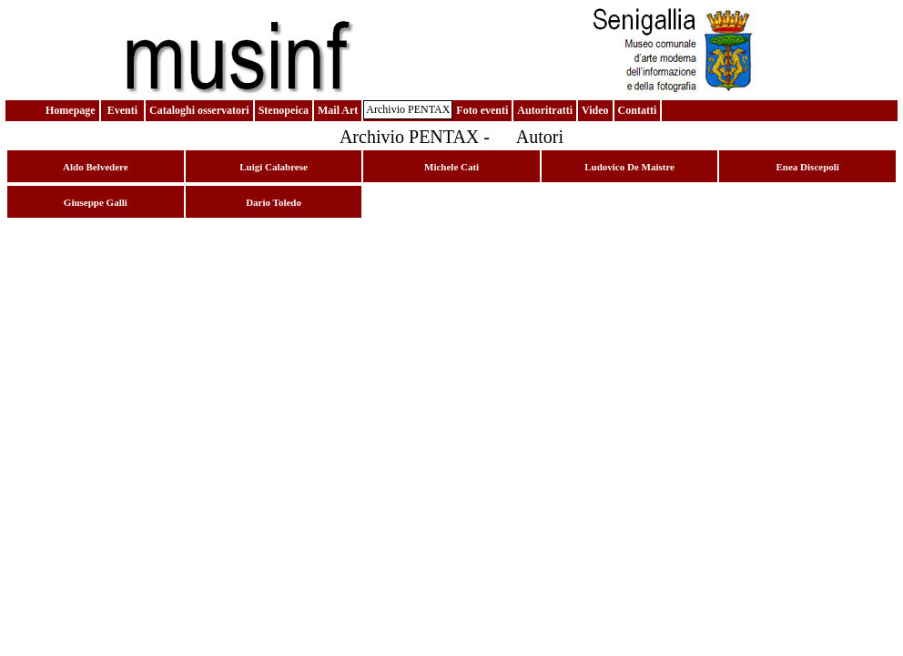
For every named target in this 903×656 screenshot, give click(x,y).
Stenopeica (284, 110)
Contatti (637, 110)
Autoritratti (545, 110)
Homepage (71, 110)
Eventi (122, 110)
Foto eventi (482, 110)
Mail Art (338, 110)
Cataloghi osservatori (199, 110)
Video (595, 110)
